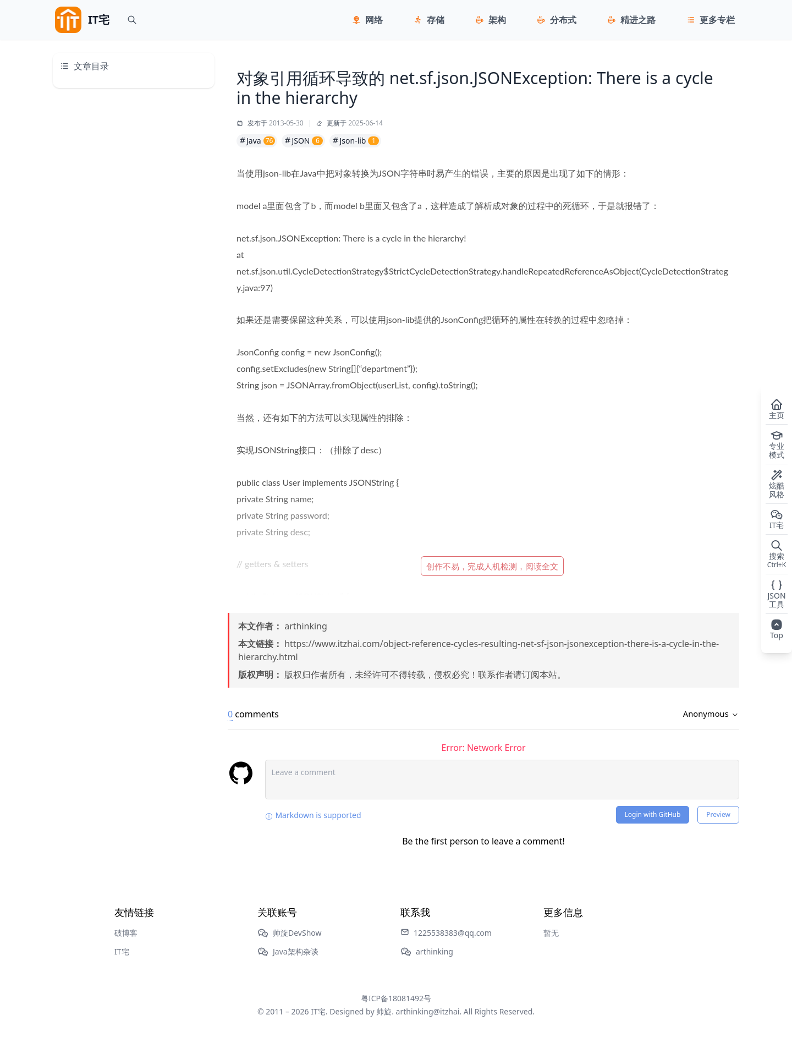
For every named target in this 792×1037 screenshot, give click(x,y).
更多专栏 (717, 20)
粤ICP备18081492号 (396, 998)
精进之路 (638, 20)
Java (257, 140)
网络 (374, 20)
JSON (303, 140)
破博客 (126, 933)
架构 (497, 20)
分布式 (563, 20)
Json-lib (355, 140)
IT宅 (121, 951)
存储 (435, 20)
